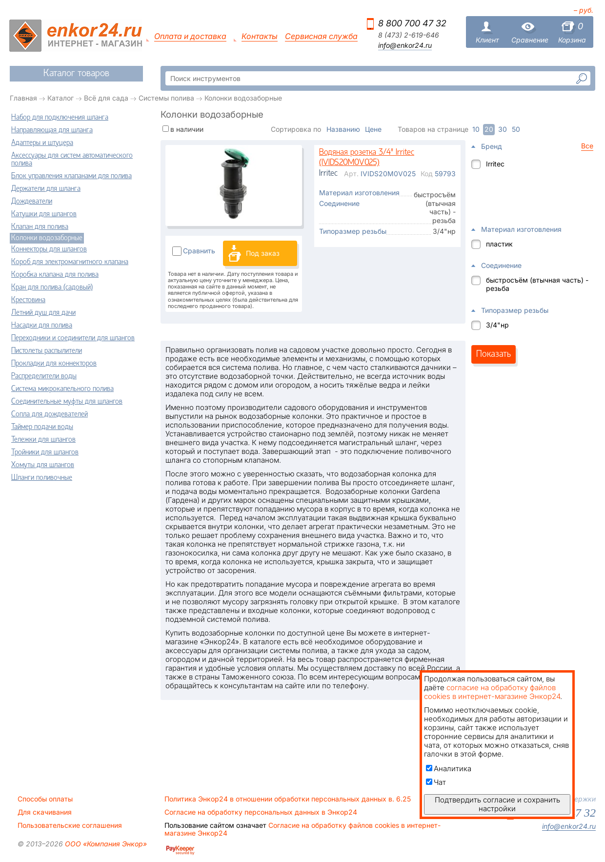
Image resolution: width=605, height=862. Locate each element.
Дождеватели (31, 201)
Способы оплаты (45, 799)
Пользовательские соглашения (70, 825)
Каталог (60, 98)
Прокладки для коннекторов (54, 364)
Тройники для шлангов (45, 452)
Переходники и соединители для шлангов (73, 338)
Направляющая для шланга (52, 130)
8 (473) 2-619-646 (408, 35)
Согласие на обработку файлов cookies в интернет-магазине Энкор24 (302, 829)
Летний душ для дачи (43, 313)
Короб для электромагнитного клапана (69, 262)
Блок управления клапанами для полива (71, 176)
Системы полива (166, 98)
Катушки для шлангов (44, 214)
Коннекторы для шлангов (49, 249)
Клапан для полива (39, 227)
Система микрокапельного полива (62, 389)
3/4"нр (497, 325)
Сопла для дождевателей (49, 414)
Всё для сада (106, 98)
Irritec (495, 164)
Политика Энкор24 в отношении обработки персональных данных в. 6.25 (287, 799)
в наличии (186, 129)
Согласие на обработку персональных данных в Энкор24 (260, 812)
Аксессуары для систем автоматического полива (72, 159)
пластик (499, 244)
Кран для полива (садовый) (52, 287)
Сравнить (199, 250)
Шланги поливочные (41, 478)
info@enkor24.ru (405, 45)
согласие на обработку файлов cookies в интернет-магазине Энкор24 (492, 692)
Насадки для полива (41, 325)
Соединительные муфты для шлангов (66, 402)
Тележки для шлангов (43, 440)
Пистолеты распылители (46, 351)
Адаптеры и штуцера (42, 143)
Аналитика (448, 768)
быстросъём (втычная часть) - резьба (537, 284)
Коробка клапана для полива (55, 275)
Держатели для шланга (46, 189)
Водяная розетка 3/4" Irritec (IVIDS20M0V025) (366, 158)
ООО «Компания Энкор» (105, 844)
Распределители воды (44, 376)
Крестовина (28, 300)
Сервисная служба (321, 36)
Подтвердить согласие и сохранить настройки (497, 804)
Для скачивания (45, 812)
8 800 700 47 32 (412, 23)
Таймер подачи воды (42, 427)
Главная (23, 98)
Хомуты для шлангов (42, 465)
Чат (436, 782)
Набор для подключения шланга (59, 118)
